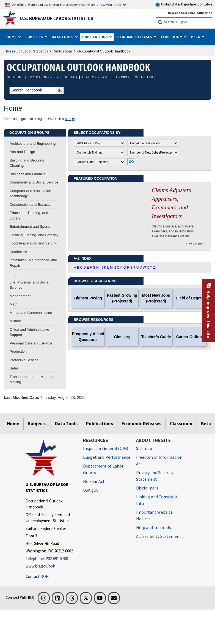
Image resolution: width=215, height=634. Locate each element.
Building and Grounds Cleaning (27, 163)
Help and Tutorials (153, 527)
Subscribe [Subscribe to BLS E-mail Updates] (204, 13)
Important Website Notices (154, 515)
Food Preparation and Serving (33, 243)
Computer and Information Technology (30, 193)
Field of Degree (190, 298)
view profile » (195, 243)
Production (18, 351)
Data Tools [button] (63, 36)
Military (15, 321)
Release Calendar (181, 13)
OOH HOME (15, 77)
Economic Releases (141, 424)
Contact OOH (37, 576)
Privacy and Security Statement (154, 476)
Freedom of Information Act (159, 460)
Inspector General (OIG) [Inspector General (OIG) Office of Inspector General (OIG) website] (105, 448)
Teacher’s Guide (156, 337)
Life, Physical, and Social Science (29, 285)
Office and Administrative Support (29, 332)
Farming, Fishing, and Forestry (34, 235)
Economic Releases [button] (134, 36)
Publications (63, 51)
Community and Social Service (34, 182)
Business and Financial (28, 174)
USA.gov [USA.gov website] (90, 490)
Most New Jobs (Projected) (156, 298)
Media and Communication (31, 313)
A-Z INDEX (122, 77)
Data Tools (66, 424)
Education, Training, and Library (29, 215)
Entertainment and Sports (30, 226)
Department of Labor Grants (103, 469)
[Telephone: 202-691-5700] (50, 559)
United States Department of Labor (183, 4)
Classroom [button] (172, 36)
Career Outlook (190, 337)
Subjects (37, 424)
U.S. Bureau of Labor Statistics (56, 18)
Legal (14, 274)
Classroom (181, 424)
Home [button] (11, 36)
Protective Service (24, 360)
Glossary (122, 337)
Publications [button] (95, 36)
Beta (206, 424)
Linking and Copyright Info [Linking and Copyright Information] (157, 500)
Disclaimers (147, 488)
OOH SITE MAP (145, 77)
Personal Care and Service (31, 343)
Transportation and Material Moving (31, 379)
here (68, 119)
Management (20, 296)
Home (13, 424)
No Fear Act (94, 481)
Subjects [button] (34, 36)
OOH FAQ (70, 77)
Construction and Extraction (32, 204)
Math (14, 304)
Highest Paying (88, 298)
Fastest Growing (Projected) (122, 298)
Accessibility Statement (158, 536)
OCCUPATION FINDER (43, 77)
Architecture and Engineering (33, 143)
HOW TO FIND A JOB (96, 77)
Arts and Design (22, 152)
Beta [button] (196, 36)
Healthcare (18, 252)
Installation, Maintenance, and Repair (33, 263)
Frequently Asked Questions (88, 337)
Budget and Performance (106, 457)
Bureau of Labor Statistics (27, 51)
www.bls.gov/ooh (40, 566)
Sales (14, 368)
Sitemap (144, 448)
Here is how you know (104, 4)
